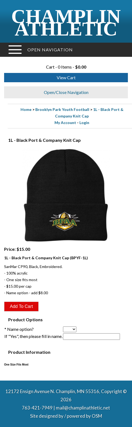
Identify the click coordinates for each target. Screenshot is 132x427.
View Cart (66, 77)
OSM (97, 416)
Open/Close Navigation (66, 92)
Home (26, 109)
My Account (65, 122)
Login (84, 122)
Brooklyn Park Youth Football (62, 109)
